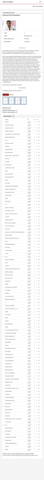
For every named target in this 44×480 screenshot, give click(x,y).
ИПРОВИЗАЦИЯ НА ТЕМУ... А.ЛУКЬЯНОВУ (13, 418)
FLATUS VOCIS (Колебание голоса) (11, 308)
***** (6, 204)
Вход (34, 6)
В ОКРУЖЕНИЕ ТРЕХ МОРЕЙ (10, 437)
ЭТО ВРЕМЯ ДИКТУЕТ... (9, 177)
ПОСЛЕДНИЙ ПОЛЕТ (9, 369)
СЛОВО (6, 180)
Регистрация (39, 6)
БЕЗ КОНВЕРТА (8, 342)
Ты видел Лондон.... (8, 440)
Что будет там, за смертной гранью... (11, 213)
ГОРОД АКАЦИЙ (8, 195)
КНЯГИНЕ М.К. (8, 281)
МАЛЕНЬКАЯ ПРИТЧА (9, 128)
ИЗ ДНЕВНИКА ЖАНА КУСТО (10, 348)
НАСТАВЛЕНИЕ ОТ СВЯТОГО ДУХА (12, 388)
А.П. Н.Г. (6, 262)
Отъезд (6, 256)
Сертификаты (5, 94)
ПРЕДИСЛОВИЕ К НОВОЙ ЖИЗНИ (11, 186)
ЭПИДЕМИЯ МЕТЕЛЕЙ (9, 376)
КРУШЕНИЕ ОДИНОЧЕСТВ (10, 299)
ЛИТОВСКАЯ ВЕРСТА (9, 219)
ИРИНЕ (6, 170)
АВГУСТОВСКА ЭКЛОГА (9, 210)
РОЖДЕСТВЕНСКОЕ (9, 428)
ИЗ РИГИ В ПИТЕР (8, 235)
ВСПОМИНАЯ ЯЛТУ (9, 409)
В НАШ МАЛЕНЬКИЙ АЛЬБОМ (11, 443)
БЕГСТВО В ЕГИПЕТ (9, 275)
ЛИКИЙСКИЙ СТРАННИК (10, 167)
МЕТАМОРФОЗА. (8, 403)
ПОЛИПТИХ (7, 158)
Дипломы (11, 94)
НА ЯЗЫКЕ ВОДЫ (8, 391)
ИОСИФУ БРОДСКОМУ (9, 131)
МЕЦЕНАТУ (7, 265)
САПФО (6, 317)
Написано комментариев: (9, 112)
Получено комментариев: (9, 110)
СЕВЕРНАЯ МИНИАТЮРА (10, 336)
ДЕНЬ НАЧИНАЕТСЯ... (9, 149)
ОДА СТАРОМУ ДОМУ (9, 296)
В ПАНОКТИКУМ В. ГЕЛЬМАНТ (11, 287)
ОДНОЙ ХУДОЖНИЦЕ (9, 271)
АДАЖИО (7, 446)
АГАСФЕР (7, 121)
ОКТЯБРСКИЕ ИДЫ (8, 366)
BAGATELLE (7, 394)
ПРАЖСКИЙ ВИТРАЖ (9, 152)
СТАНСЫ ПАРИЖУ (8, 250)
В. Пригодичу (7, 415)
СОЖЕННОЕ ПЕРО (8, 363)
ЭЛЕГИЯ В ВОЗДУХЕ (9, 354)
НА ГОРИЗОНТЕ (8, 421)
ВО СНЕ (6, 253)
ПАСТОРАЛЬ (7, 229)
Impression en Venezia (8, 278)
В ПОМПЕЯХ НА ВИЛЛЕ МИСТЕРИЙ (12, 379)
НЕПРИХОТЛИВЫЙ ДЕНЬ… (10, 137)
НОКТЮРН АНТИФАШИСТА (10, 189)
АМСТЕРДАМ (7, 434)
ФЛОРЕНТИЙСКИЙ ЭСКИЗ (10, 244)
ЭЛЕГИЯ (6, 198)
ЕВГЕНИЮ (7, 293)
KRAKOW (7, 345)
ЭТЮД (6, 241)
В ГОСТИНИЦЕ (8, 290)
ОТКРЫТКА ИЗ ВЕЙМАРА (10, 305)
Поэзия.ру (8, 2)
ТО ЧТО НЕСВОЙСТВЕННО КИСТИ (11, 330)
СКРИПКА (7, 320)
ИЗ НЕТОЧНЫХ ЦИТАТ (9, 143)
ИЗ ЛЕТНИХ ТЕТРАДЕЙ (9, 397)
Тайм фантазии (7, 406)
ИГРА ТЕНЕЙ (7, 183)
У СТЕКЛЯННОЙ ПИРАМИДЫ (10, 333)
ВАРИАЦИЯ (7, 161)
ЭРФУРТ (6, 327)
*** (5, 302)
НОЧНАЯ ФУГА (8, 201)
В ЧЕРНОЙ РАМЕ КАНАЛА (10, 400)
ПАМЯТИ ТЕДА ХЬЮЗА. (9, 207)
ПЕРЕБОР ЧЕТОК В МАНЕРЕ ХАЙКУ (12, 155)
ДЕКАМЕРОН (7, 412)
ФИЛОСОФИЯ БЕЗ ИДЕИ (9, 192)
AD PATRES (7, 146)
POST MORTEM (8, 314)
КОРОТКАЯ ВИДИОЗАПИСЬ (10, 339)
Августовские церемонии (9, 125)
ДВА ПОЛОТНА (8, 385)
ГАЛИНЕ (6, 311)
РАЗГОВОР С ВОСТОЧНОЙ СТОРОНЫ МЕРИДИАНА (14, 232)
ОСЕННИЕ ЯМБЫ (8, 164)
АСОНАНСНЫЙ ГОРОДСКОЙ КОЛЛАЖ (12, 268)
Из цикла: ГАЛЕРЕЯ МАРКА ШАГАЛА (12, 238)
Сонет (6, 425)
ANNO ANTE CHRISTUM (9, 226)
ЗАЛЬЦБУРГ (7, 216)
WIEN (6, 140)
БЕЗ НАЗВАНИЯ (8, 431)
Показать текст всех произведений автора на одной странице (18, 453)
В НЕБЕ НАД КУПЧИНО (9, 259)
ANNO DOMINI (7, 351)
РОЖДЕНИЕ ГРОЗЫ (8, 382)
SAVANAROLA (7, 247)
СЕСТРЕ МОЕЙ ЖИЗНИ (9, 360)
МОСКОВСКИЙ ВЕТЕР (9, 357)
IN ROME (6, 284)
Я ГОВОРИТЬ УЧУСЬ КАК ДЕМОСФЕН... (12, 134)
